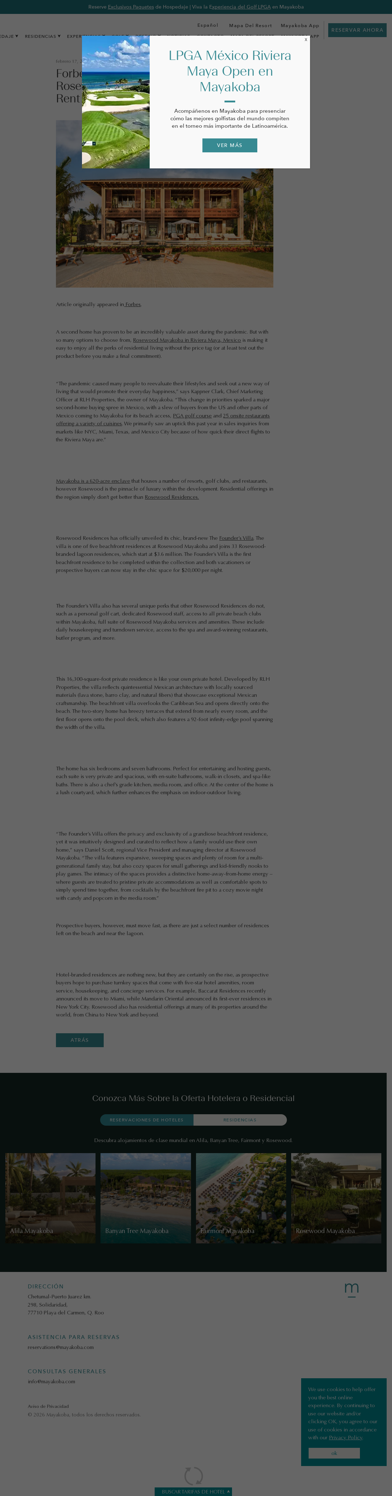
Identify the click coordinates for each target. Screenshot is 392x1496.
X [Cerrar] (306, 39)
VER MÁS (230, 145)
